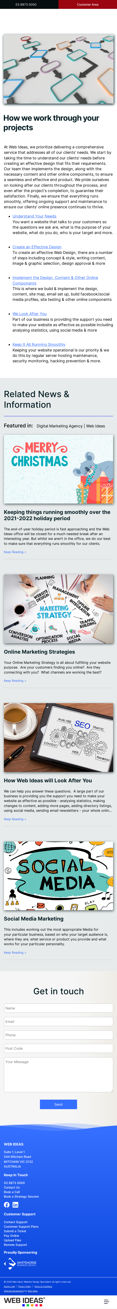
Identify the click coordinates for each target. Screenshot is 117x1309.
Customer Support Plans (21, 1226)
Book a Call (12, 1192)
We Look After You (30, 313)
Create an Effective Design (37, 247)
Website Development (14, 1291)
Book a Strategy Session (21, 1196)
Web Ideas (33, 1291)
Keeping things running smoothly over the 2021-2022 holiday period (57, 515)
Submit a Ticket (15, 1231)
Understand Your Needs (34, 216)
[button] (107, 1303)
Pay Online (11, 1235)
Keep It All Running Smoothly (39, 344)
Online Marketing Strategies (39, 652)
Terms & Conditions (43, 1286)
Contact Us (12, 1187)
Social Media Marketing (33, 919)
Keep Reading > (15, 552)
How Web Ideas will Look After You (48, 780)
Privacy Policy (24, 1286)
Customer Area (87, 4)
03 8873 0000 (26, 4)
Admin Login (9, 1286)
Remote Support (15, 1244)
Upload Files (12, 1240)
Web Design (65, 252)
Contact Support (15, 1222)
